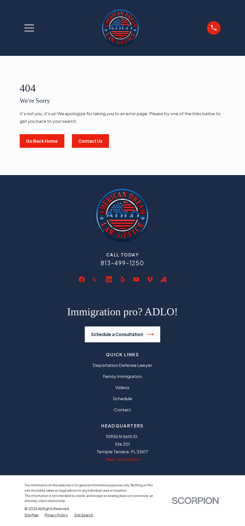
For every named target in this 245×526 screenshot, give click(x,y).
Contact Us (90, 141)
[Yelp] (123, 279)
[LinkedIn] (109, 279)
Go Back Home (42, 141)
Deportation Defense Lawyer (122, 365)
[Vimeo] (150, 279)
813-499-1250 (122, 263)
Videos (122, 387)
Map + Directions (122, 459)
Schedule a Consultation (122, 334)
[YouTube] (136, 279)
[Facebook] (82, 279)
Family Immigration (122, 376)
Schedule (122, 398)
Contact (122, 409)
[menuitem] (31, 515)
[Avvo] (163, 279)
